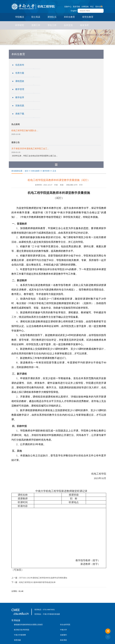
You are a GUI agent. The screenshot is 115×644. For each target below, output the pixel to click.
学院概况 (19, 17)
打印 (81, 185)
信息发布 (19, 65)
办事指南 (85, 7)
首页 (26, 171)
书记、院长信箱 (96, 7)
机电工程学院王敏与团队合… (24, 130)
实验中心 (68, 7)
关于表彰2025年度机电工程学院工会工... (30, 148)
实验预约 (63, 635)
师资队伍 (52, 17)
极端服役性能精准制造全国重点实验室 (28, 625)
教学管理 (19, 89)
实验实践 (19, 105)
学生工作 (52, 25)
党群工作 (35, 25)
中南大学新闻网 (20, 635)
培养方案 (19, 73)
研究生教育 (87, 17)
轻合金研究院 (65, 625)
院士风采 (35, 17)
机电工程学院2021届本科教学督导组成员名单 (37, 582)
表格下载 (19, 113)
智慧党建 (17, 640)
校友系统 (63, 640)
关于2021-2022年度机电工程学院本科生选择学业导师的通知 (43, 578)
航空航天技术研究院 (21, 630)
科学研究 (19, 25)
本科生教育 (69, 17)
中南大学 (63, 630)
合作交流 (68, 25)
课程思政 (19, 81)
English (74, 11)
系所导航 (76, 7)
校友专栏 (84, 25)
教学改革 (19, 97)
